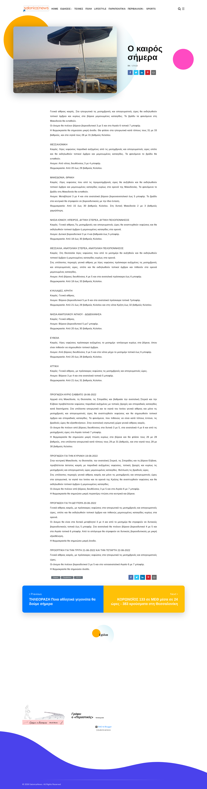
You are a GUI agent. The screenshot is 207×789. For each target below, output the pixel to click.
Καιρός (55, 577)
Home (54, 9)
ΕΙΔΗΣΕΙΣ (65, 9)
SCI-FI (78, 577)
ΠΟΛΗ (88, 9)
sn (129, 66)
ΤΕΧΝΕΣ (78, 9)
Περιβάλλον (67, 577)
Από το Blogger (103, 726)
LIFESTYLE (100, 9)
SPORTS (151, 9)
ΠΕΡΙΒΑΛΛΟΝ (135, 9)
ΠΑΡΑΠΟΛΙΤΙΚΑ (117, 9)
